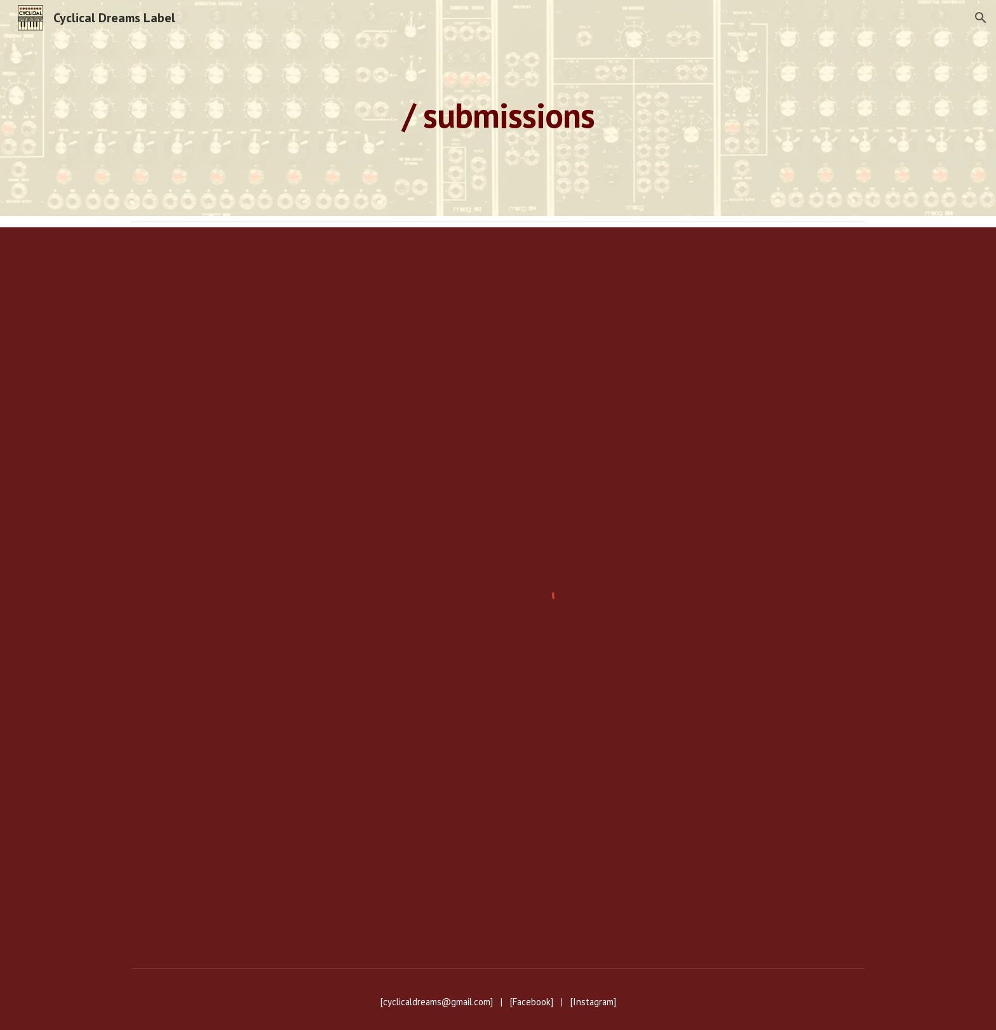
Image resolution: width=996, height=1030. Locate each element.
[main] (498, 108)
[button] (981, 18)
